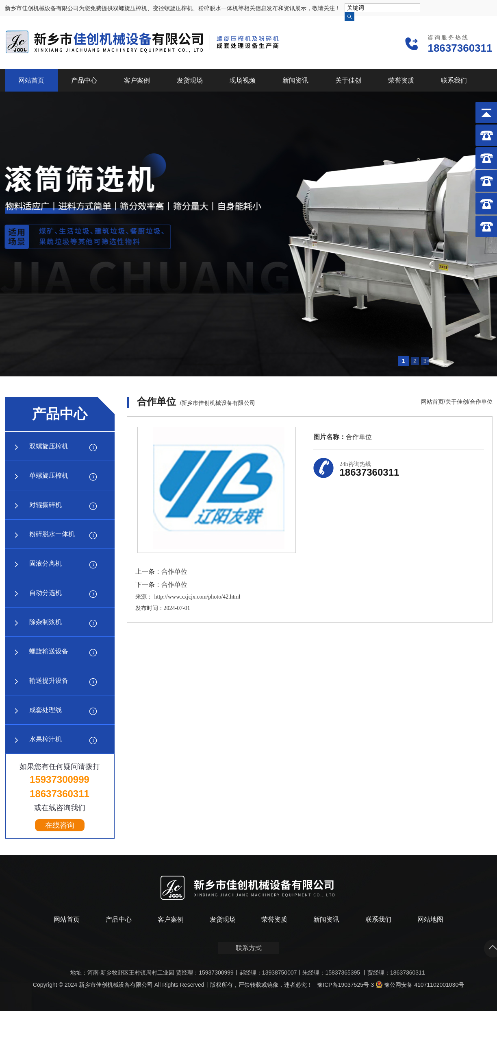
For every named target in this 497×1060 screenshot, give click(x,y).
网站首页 (31, 80)
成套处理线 (45, 709)
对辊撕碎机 (45, 504)
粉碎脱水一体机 (52, 534)
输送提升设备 (48, 680)
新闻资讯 (295, 80)
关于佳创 (348, 80)
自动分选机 (45, 592)
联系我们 (454, 80)
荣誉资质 (401, 80)
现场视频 (243, 80)
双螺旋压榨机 (48, 446)
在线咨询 (59, 825)
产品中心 (84, 80)
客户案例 (137, 80)
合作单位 (481, 401)
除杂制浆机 (45, 622)
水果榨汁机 (45, 739)
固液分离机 (45, 563)
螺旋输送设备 (48, 651)
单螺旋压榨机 (48, 475)
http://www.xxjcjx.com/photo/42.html (197, 597)
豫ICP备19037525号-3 (345, 984)
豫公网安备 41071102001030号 (419, 984)
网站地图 (430, 919)
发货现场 (190, 80)
